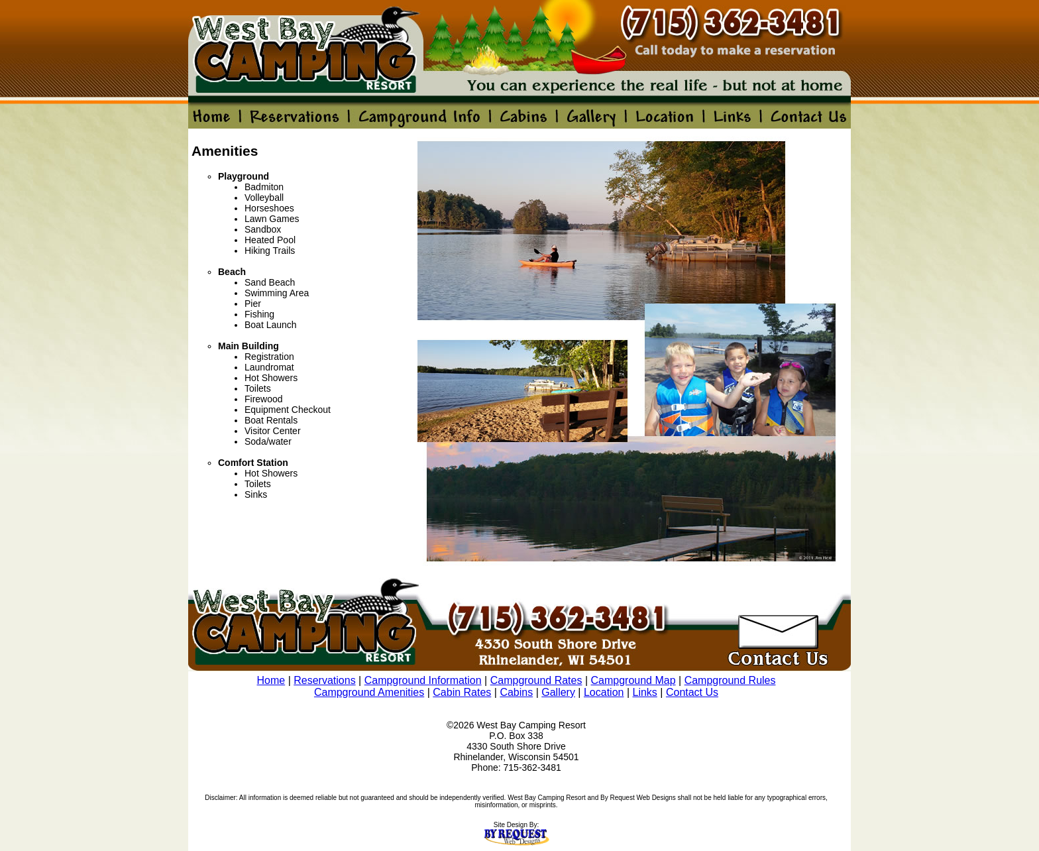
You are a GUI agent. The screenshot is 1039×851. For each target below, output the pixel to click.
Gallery (558, 692)
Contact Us (692, 692)
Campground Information (423, 680)
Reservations (324, 680)
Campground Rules (730, 680)
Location (604, 692)
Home (271, 680)
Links (645, 692)
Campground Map (633, 680)
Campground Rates (536, 680)
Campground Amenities (369, 692)
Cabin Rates (462, 692)
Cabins (516, 692)
